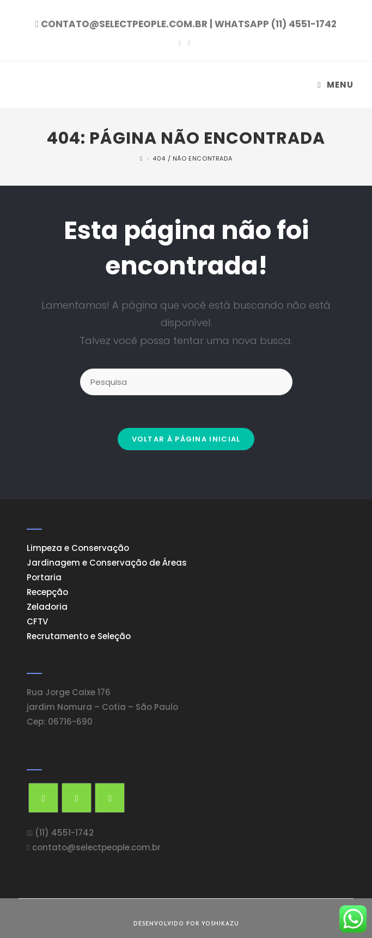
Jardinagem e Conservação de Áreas (107, 562)
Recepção (47, 592)
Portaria (44, 577)
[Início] (141, 158)
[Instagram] (110, 798)
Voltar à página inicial (186, 439)
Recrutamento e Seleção (79, 636)
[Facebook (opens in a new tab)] (181, 42)
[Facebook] (77, 798)
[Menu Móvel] (335, 84)
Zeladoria (47, 606)
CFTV (37, 621)
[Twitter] (43, 798)
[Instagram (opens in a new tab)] (189, 42)
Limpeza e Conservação (78, 548)
